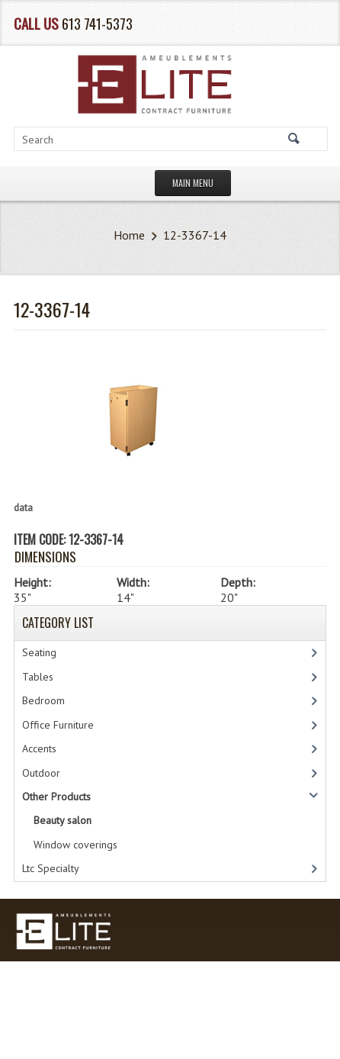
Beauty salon (62, 820)
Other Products (56, 796)
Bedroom (43, 700)
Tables (37, 677)
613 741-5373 (97, 23)
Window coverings (75, 844)
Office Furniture (58, 725)
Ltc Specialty (50, 868)
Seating (39, 652)
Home (129, 235)
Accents (39, 748)
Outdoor (41, 773)
